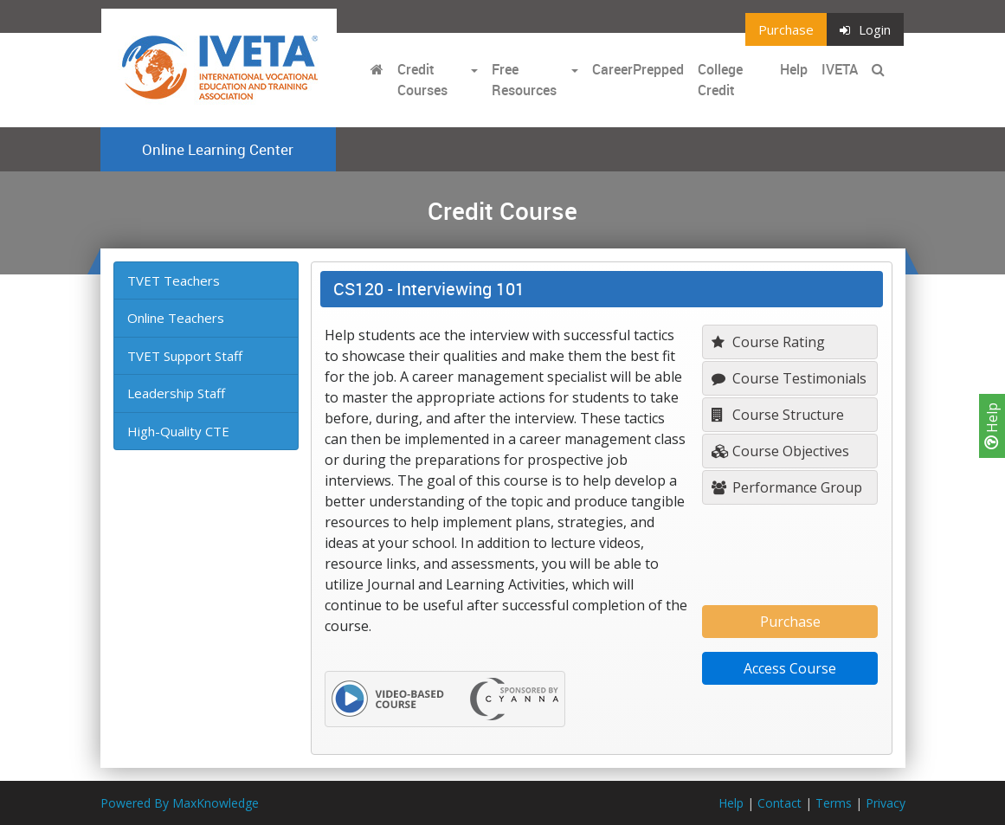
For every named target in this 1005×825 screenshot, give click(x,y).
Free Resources (524, 80)
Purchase (786, 29)
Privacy (885, 803)
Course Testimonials (789, 378)
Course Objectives (780, 451)
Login (865, 29)
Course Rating (768, 341)
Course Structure (778, 414)
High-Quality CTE (178, 431)
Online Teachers (175, 317)
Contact (779, 803)
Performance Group (787, 487)
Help (992, 426)
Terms (833, 803)
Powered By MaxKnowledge (179, 803)
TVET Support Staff (184, 355)
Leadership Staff (176, 393)
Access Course (790, 668)
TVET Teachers (173, 280)
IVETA (839, 69)
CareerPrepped (638, 69)
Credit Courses (422, 80)
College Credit (720, 80)
